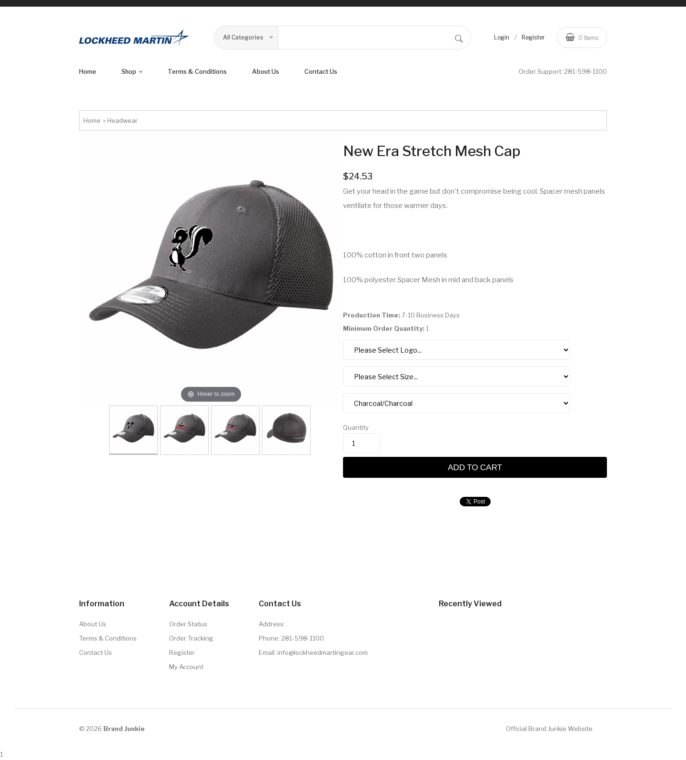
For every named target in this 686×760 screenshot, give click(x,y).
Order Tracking (191, 638)
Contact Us (320, 71)
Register (533, 37)
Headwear (122, 120)
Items (581, 37)
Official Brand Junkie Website (549, 728)
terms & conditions (197, 71)
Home (87, 71)
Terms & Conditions (108, 638)
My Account (186, 667)
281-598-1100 (585, 71)
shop (131, 71)
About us (265, 71)
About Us (92, 624)
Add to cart (475, 467)
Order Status (188, 624)
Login (501, 37)
